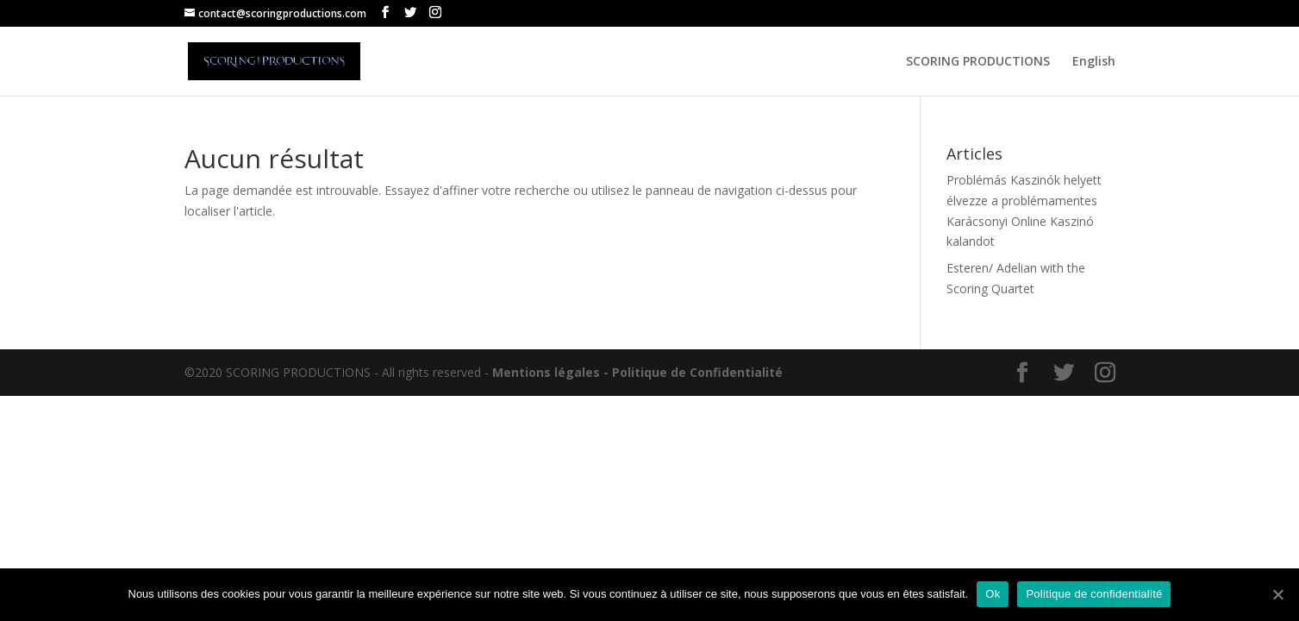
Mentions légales (546, 372)
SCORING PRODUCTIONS (978, 62)
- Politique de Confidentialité (693, 372)
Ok (992, 593)
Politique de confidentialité (1094, 593)
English (1093, 62)
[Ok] (1277, 594)
